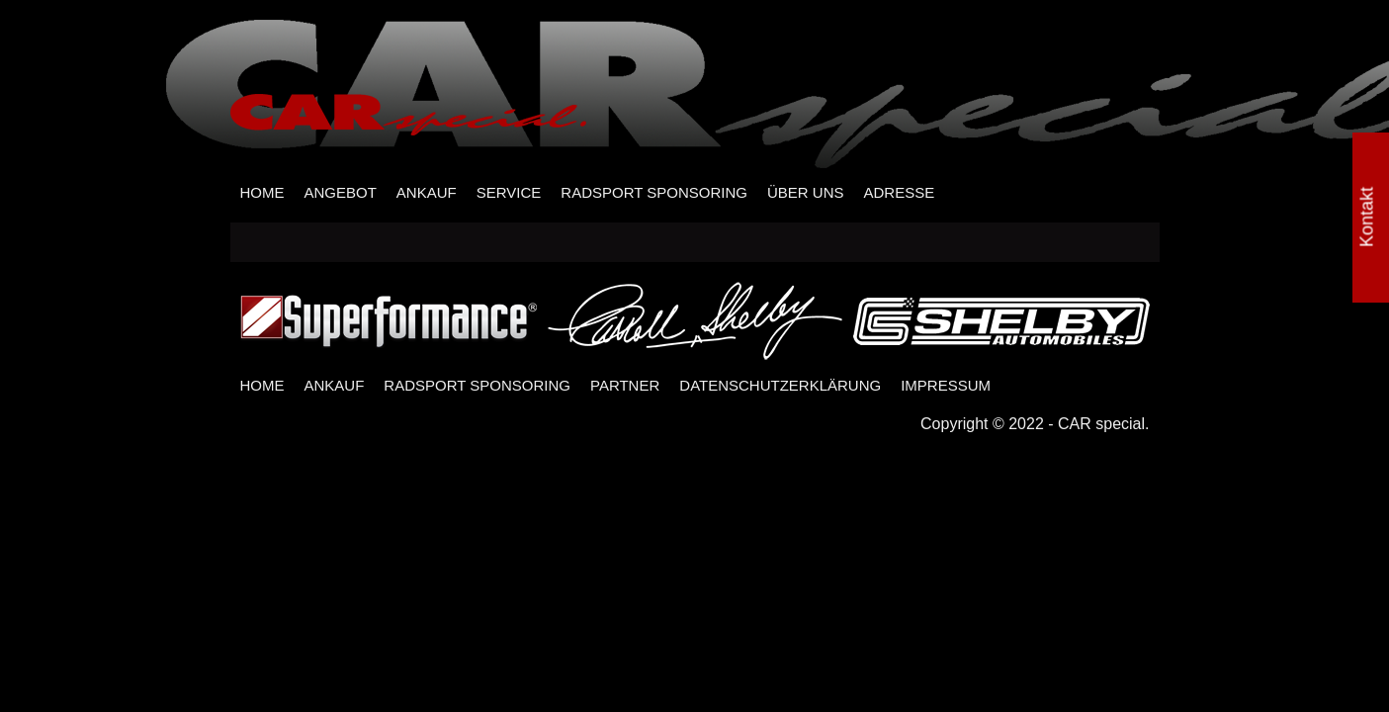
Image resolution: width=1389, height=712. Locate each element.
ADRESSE (898, 192)
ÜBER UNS (805, 192)
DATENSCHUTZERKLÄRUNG (780, 385)
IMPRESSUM (946, 385)
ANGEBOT (340, 192)
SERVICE (509, 192)
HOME (262, 192)
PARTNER (624, 385)
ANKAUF (426, 192)
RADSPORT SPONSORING (654, 192)
